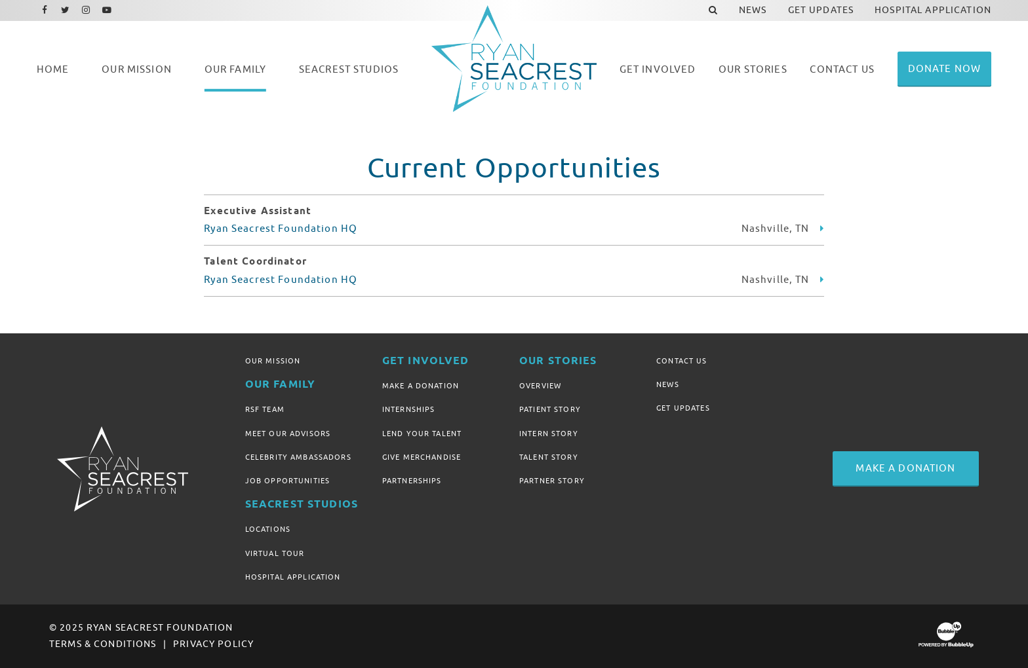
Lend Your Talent (422, 433)
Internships (408, 409)
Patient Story (550, 409)
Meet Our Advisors (287, 433)
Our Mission (273, 360)
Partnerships (412, 480)
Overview (540, 385)
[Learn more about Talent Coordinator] (822, 279)
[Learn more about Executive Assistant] (822, 228)
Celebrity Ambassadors (298, 457)
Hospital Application (293, 577)
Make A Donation (420, 385)
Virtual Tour (275, 553)
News (667, 384)
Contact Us (681, 360)
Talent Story (548, 457)
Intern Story (548, 433)
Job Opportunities (287, 480)
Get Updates (683, 408)
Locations (267, 529)
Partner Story (552, 480)
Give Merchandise (421, 457)
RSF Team (265, 409)
